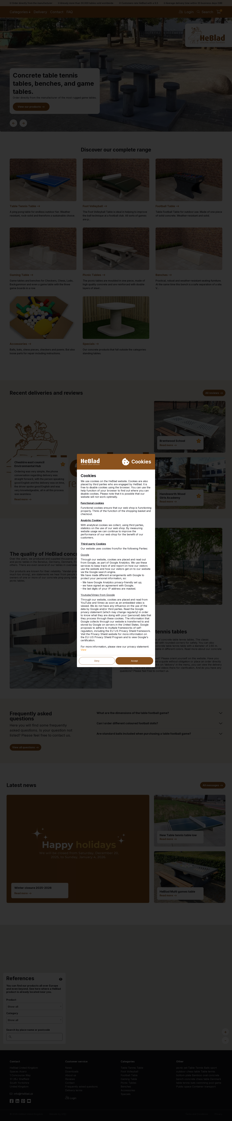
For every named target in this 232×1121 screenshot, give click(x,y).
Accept (134, 661)
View (83, 649)
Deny (96, 661)
